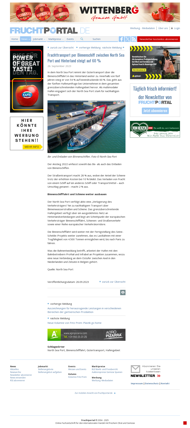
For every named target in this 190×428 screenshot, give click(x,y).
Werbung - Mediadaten (142, 28)
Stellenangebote (45, 369)
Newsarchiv (15, 372)
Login (177, 28)
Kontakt (165, 383)
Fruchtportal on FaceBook (121, 39)
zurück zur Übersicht (62, 47)
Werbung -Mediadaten (102, 380)
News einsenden (18, 377)
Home (14, 39)
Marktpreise (54, 39)
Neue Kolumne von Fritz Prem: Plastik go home (75, 322)
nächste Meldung (112, 47)
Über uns (163, 28)
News (24, 39)
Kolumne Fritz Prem (77, 377)
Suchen (96, 39)
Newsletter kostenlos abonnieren (159, 39)
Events (70, 39)
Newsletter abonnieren (21, 375)
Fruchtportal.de (50, 30)
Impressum (137, 383)
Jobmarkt (38, 39)
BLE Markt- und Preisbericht (105, 369)
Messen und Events (77, 369)
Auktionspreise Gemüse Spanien (107, 372)
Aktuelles (14, 369)
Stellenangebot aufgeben (50, 372)
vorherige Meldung (90, 47)
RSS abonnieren (17, 380)
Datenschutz (152, 383)
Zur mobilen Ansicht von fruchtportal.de (93, 393)
